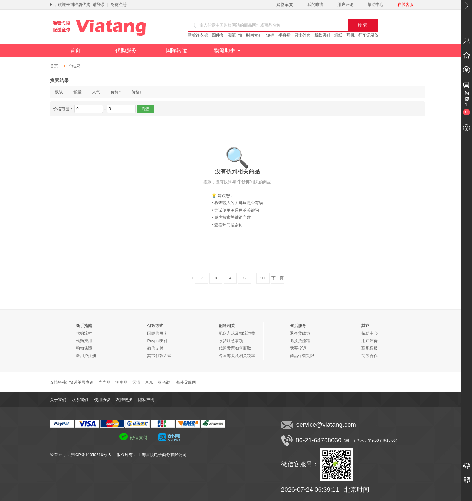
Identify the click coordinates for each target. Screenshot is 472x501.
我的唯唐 (315, 4)
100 (263, 278)
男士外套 (302, 35)
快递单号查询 (81, 382)
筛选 (145, 108)
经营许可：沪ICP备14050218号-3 (83, 454)
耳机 (350, 35)
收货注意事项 (231, 340)
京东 (149, 382)
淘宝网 (121, 382)
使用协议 (102, 399)
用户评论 (345, 4)
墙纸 (338, 35)
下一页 (277, 278)
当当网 (104, 382)
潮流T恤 (235, 35)
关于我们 (58, 399)
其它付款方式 (159, 355)
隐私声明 (146, 399)
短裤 (270, 35)
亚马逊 (164, 382)
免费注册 (118, 4)
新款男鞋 (322, 35)
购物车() (285, 4)
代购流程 (84, 333)
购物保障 (84, 348)
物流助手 (227, 50)
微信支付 (155, 348)
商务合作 (369, 355)
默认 (59, 92)
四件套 (218, 35)
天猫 (136, 382)
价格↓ (137, 92)
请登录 (99, 4)
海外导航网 (186, 382)
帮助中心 (375, 4)
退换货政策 (300, 333)
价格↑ (116, 92)
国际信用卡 (157, 333)
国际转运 (176, 50)
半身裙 (284, 35)
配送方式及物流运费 (237, 333)
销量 (77, 92)
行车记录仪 (368, 35)
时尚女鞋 (254, 35)
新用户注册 (86, 355)
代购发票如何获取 (235, 348)
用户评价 (369, 340)
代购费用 (84, 340)
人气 (96, 92)
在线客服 (405, 4)
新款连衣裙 (198, 35)
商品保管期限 (302, 355)
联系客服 (369, 348)
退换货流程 (300, 340)
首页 (75, 50)
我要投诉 (298, 348)
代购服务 (126, 50)
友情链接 (124, 399)
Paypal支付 (157, 340)
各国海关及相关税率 (237, 355)
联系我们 (80, 399)
